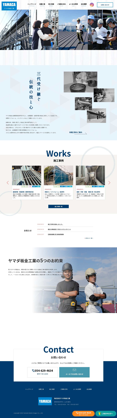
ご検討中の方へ (106, 413)
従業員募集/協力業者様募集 (56, 238)
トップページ (32, 4)
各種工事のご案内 (75, 132)
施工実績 (51, 4)
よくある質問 (73, 4)
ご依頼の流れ (61, 4)
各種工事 (42, 4)
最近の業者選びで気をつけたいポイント (59, 233)
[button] (109, 186)
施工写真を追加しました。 (55, 228)
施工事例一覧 (58, 210)
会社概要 (84, 4)
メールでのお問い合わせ (74, 372)
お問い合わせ (105, 5)
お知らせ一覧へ (88, 241)
